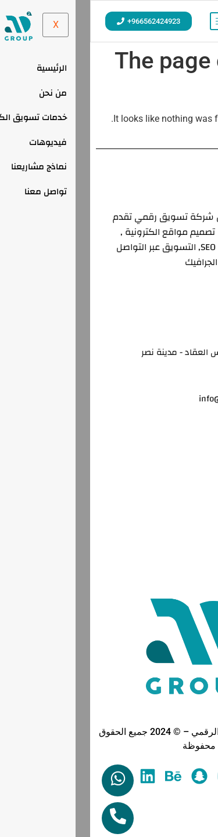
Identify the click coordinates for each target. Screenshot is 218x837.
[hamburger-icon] (133, 21)
